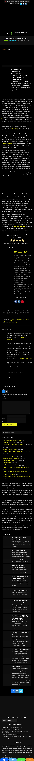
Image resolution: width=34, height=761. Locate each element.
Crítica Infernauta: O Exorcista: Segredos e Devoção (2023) (17, 467)
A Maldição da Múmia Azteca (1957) (11, 458)
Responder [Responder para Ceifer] (29, 358)
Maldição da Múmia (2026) (9, 442)
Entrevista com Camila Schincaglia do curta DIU (14, 444)
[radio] (11, 240)
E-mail (3, 418)
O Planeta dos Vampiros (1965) (15, 727)
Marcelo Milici (21, 252)
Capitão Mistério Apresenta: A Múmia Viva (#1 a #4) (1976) (17, 451)
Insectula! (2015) (7, 462)
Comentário (4, 399)
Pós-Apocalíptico (18, 313)
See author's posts (21, 297)
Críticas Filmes (12, 40)
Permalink (23, 337)
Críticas (6, 40)
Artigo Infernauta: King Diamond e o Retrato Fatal (15, 471)
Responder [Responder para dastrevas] (9, 339)
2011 (12, 312)
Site (3, 421)
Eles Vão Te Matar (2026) (9, 474)
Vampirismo (25, 313)
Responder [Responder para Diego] (28, 366)
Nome (3, 415)
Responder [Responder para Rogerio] (9, 381)
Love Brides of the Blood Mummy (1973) (12, 440)
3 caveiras (16, 312)
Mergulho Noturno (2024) (12, 729)
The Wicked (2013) (12, 322)
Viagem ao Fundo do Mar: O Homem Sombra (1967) (15, 446)
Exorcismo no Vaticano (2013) (10, 460)
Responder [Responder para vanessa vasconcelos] (16, 374)
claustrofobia (21, 312)
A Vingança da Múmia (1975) (10, 449)
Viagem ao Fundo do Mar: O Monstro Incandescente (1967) (17, 476)
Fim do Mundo (11, 313)
